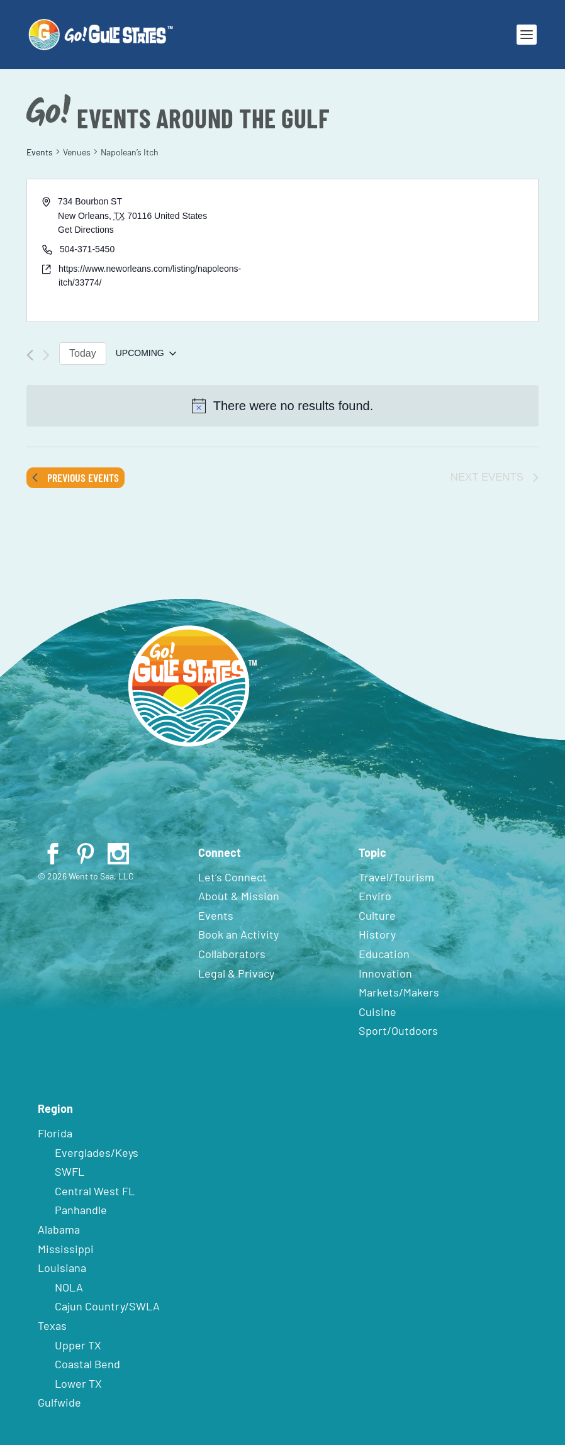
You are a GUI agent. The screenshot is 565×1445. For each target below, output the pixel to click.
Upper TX (78, 1345)
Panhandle (81, 1210)
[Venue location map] (409, 250)
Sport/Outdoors (398, 1030)
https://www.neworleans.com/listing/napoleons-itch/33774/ (150, 276)
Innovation (385, 973)
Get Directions (86, 230)
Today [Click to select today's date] (82, 353)
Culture (377, 915)
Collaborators (232, 954)
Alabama (59, 1229)
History (377, 934)
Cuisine (377, 1011)
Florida (55, 1133)
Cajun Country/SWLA (107, 1306)
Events (39, 152)
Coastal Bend (87, 1364)
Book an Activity (238, 934)
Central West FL (95, 1191)
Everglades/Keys (96, 1152)
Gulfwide (59, 1402)
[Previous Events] (29, 355)
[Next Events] (46, 355)
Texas (52, 1325)
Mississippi (66, 1249)
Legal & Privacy (236, 973)
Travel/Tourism (396, 877)
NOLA (69, 1287)
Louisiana (62, 1268)
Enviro (375, 896)
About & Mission (238, 896)
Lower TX (78, 1383)
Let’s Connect (232, 877)
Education (384, 954)
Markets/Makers (399, 992)
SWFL (69, 1171)
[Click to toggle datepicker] (146, 353)
